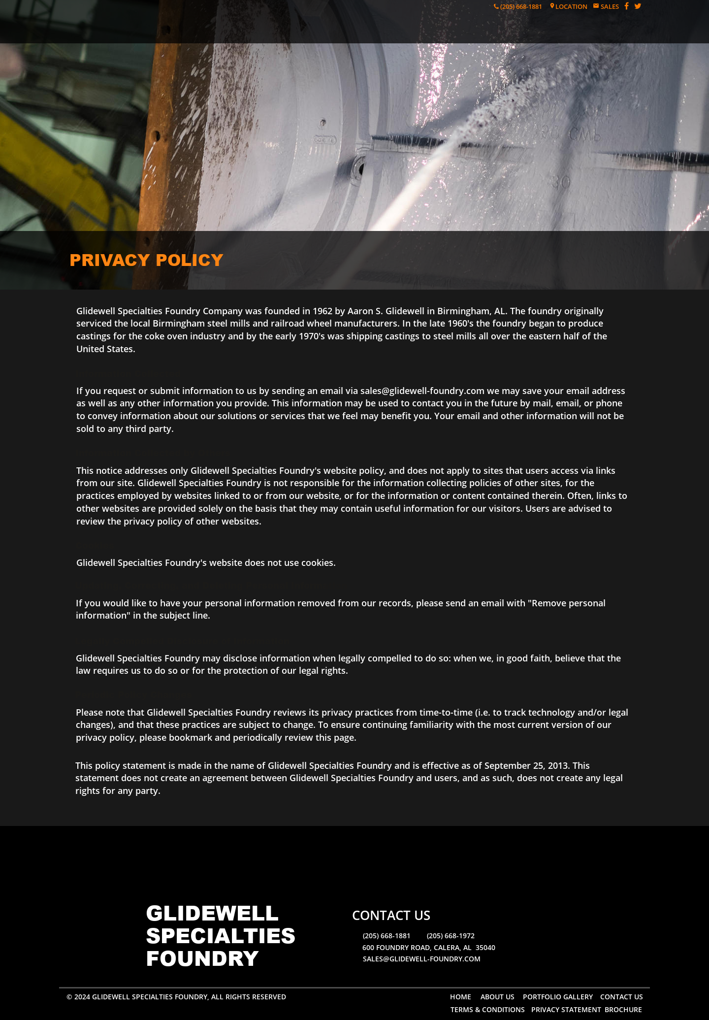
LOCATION (571, 6)
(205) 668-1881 (520, 6)
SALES (609, 6)
